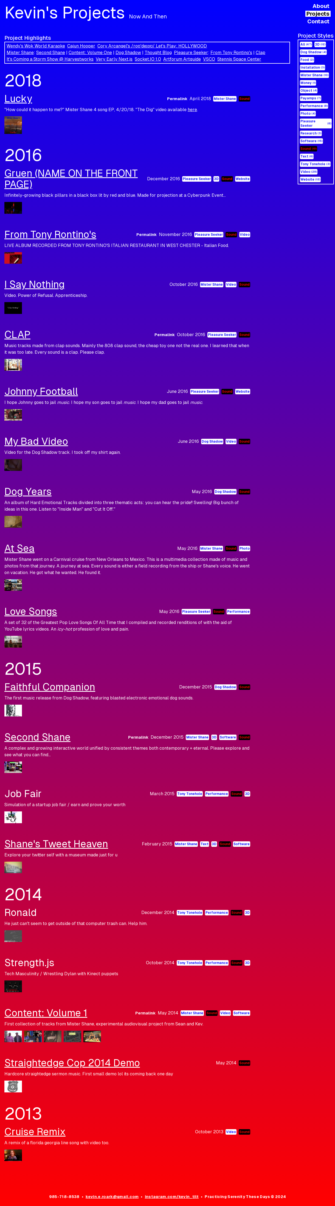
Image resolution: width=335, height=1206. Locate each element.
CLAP (17, 334)
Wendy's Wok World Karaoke (36, 46)
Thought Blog (158, 52)
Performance (314, 106)
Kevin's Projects (85, 12)
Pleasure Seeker (191, 52)
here (192, 109)
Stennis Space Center (239, 59)
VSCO (209, 59)
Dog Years (28, 491)
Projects (318, 14)
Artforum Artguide (182, 59)
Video (308, 172)
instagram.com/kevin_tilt (172, 1196)
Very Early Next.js (114, 59)
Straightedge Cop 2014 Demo (72, 1063)
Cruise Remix (35, 1131)
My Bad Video (36, 441)
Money (308, 83)
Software (311, 141)
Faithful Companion (49, 687)
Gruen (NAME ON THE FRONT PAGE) (71, 179)
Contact (318, 21)
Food (307, 60)
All (306, 44)
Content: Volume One (90, 52)
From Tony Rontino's (231, 52)
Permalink (177, 99)
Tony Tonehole (315, 164)
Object (308, 90)
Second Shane (50, 52)
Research (310, 133)
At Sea (19, 548)
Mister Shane (20, 52)
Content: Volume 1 (45, 1013)
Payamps (310, 98)
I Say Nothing (34, 284)
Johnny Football (41, 391)
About (321, 6)
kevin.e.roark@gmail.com (112, 1196)
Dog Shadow (128, 52)
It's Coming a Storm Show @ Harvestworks (50, 59)
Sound (308, 149)
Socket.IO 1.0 (148, 59)
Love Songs (30, 611)
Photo (307, 113)
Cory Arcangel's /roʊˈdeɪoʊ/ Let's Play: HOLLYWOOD (152, 46)
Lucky (18, 98)
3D (320, 44)
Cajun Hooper (81, 46)
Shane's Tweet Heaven (56, 844)
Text (306, 156)
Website (310, 179)
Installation (312, 67)
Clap (260, 52)
